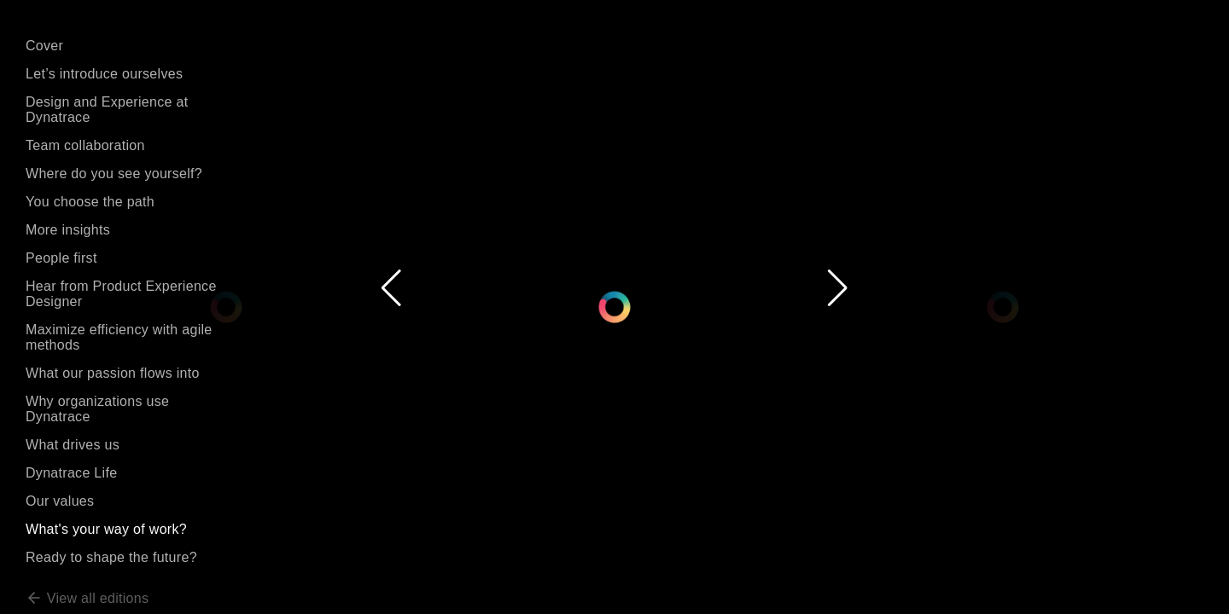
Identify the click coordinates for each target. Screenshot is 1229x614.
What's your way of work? (106, 529)
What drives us (72, 444)
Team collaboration (85, 145)
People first (61, 258)
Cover (44, 45)
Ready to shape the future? (111, 557)
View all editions (87, 598)
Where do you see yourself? (114, 173)
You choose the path (90, 201)
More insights (68, 230)
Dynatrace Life (71, 473)
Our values (60, 501)
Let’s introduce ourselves (104, 74)
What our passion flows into (113, 373)
